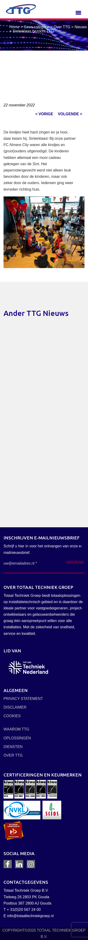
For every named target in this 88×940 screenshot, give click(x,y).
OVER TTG (13, 755)
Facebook (8, 864)
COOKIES (12, 716)
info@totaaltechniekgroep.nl (30, 916)
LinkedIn (19, 864)
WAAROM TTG (16, 729)
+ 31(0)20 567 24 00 (24, 910)
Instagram (31, 864)
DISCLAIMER (15, 707)
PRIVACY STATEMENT (23, 699)
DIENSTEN (13, 747)
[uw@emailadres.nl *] (23, 563)
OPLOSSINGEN (17, 738)
